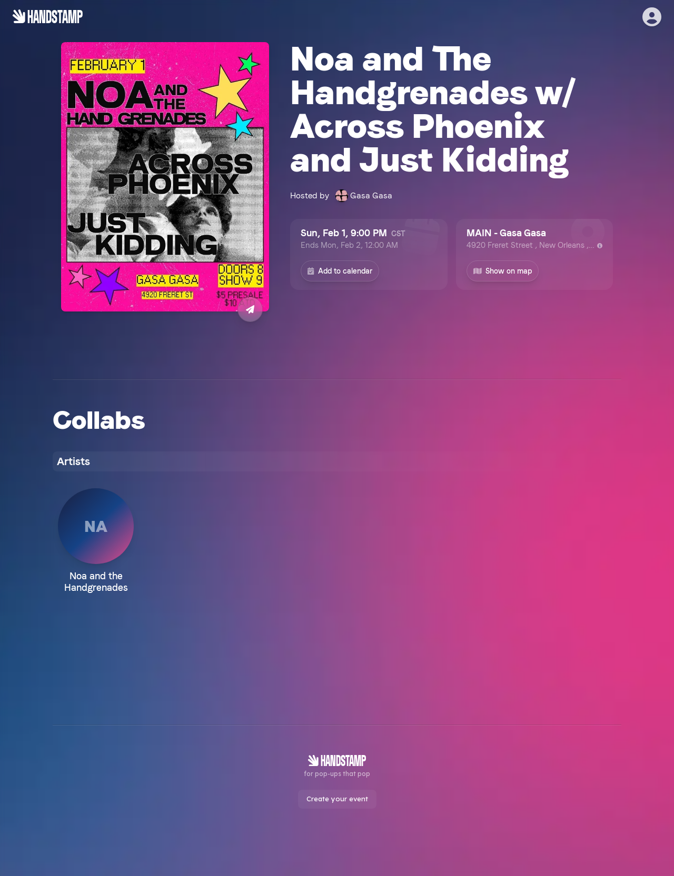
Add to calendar (340, 271)
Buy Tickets (165, 345)
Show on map (502, 271)
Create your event (337, 798)
